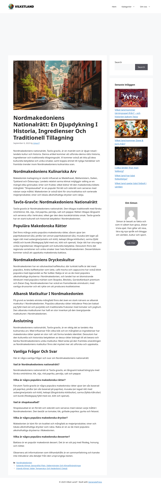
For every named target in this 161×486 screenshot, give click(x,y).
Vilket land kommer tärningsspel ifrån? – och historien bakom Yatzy (127, 113)
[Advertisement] (80, 32)
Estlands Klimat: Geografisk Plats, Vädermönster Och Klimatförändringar (48, 465)
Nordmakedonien (24, 462)
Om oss (146, 7)
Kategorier (129, 7)
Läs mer (131, 242)
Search (118, 62)
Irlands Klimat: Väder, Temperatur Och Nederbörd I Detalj (41, 468)
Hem (114, 6)
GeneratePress (95, 482)
